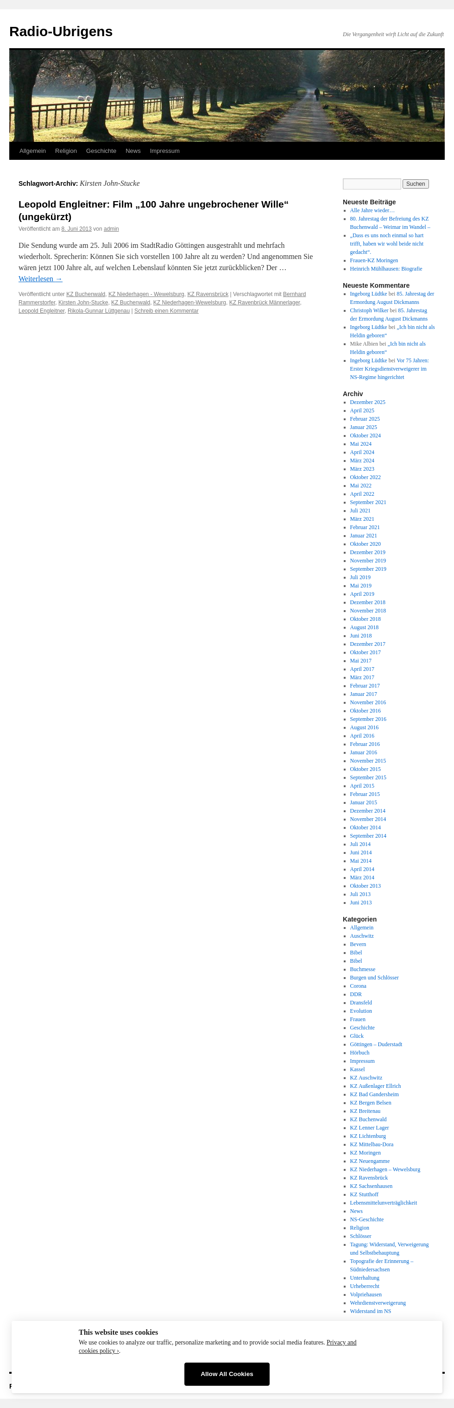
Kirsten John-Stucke (83, 302)
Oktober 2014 (365, 827)
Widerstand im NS (370, 1311)
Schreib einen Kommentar (166, 311)
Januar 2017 (363, 694)
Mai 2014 (361, 861)
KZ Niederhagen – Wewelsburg (385, 1169)
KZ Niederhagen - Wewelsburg (146, 294)
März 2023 (362, 469)
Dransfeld (361, 1002)
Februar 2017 (365, 685)
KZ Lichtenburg (368, 1136)
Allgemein (32, 150)
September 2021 (368, 502)
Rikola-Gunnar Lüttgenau (99, 311)
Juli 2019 (360, 577)
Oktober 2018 (365, 619)
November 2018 (368, 610)
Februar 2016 (365, 744)
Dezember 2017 (367, 644)
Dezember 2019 (367, 552)
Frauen (358, 1019)
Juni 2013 (361, 902)
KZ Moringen (365, 1152)
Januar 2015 (363, 802)
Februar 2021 (365, 527)
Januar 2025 (363, 427)
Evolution (361, 1011)
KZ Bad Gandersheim (374, 1094)
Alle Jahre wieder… (372, 210)
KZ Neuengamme (370, 1161)
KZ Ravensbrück (207, 294)
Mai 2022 (361, 485)
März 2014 (362, 877)
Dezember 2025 (367, 402)
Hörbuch (360, 1052)
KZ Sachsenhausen (371, 1186)
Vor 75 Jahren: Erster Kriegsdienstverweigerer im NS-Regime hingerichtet (389, 368)
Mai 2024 (361, 444)
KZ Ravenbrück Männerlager (264, 302)
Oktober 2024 (365, 435)
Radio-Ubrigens (61, 31)
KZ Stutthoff (364, 1194)
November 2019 (368, 560)
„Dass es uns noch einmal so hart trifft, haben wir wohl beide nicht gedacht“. (387, 243)
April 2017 (362, 669)
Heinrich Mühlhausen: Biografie (386, 268)
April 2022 (362, 494)
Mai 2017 (361, 660)
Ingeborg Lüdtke (368, 293)
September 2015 (368, 777)
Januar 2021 (363, 535)
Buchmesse (363, 969)
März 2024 (362, 460)
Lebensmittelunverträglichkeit (383, 1203)
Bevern (358, 944)
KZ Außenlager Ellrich (375, 1086)
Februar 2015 (365, 794)
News (133, 150)
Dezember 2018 (367, 602)
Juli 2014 (360, 844)
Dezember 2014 (367, 811)
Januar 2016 (363, 752)
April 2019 (362, 594)
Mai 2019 (361, 585)
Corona (358, 986)
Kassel (357, 1069)
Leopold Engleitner (41, 311)
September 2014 (368, 836)
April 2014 (362, 869)
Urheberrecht (364, 1286)
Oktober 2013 (365, 886)
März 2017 (362, 677)
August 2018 (364, 627)
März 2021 (362, 519)
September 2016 (368, 719)
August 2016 (364, 727)
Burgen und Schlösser (374, 977)
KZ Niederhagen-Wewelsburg (189, 302)
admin (111, 229)
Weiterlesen (41, 279)
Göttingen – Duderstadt (376, 1044)
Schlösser (361, 1236)
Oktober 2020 (365, 544)
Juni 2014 (361, 852)
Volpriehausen (366, 1294)
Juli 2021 (360, 510)
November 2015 (368, 761)
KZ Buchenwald (85, 294)
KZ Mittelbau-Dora (372, 1144)
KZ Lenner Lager (369, 1127)
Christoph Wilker (369, 310)
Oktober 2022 (365, 477)
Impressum (165, 150)
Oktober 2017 (365, 652)
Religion (66, 150)
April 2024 (362, 452)
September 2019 (368, 569)
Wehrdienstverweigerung (378, 1303)
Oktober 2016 (365, 710)
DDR (356, 994)
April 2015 (362, 786)
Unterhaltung (364, 1278)
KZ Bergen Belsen (370, 1102)
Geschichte (101, 150)
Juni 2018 (361, 635)
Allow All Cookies (227, 1373)
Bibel (356, 952)
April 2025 (362, 410)
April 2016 (362, 735)
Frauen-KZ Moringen (374, 260)
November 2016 (368, 702)
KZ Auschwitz (366, 1077)
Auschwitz (362, 936)
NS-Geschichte (367, 1219)
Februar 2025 (365, 419)
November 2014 (368, 819)
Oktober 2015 (365, 769)
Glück (357, 1036)
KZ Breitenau (365, 1111)
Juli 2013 (360, 894)
